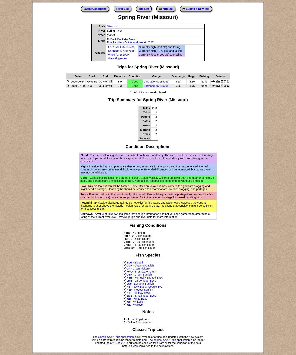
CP (128, 268)
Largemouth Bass (145, 280)
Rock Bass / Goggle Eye (147, 286)
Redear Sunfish (143, 289)
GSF (129, 274)
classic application (116, 336)
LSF (129, 283)
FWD (129, 271)
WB (128, 298)
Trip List (144, 8)
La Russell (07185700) (122, 47)
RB (128, 286)
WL (128, 304)
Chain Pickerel (141, 268)
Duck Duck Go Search (123, 39)
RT (128, 292)
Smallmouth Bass (145, 295)
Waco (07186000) (119, 54)
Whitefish (138, 301)
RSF (129, 289)
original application (171, 339)
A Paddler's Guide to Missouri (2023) (132, 42)
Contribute (166, 8)
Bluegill (139, 262)
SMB (129, 295)
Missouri (112, 26)
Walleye (138, 304)
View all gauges (117, 58)
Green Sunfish (143, 274)
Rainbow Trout (141, 292)
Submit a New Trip (198, 8)
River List (122, 8)
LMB (129, 280)
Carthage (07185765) (121, 50)
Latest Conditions (95, 8)
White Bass (140, 298)
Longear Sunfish (144, 283)
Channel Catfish (144, 265)
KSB (129, 277)
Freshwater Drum (145, 271)
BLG (129, 262)
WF (128, 301)
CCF (129, 265)
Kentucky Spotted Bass (149, 277)
